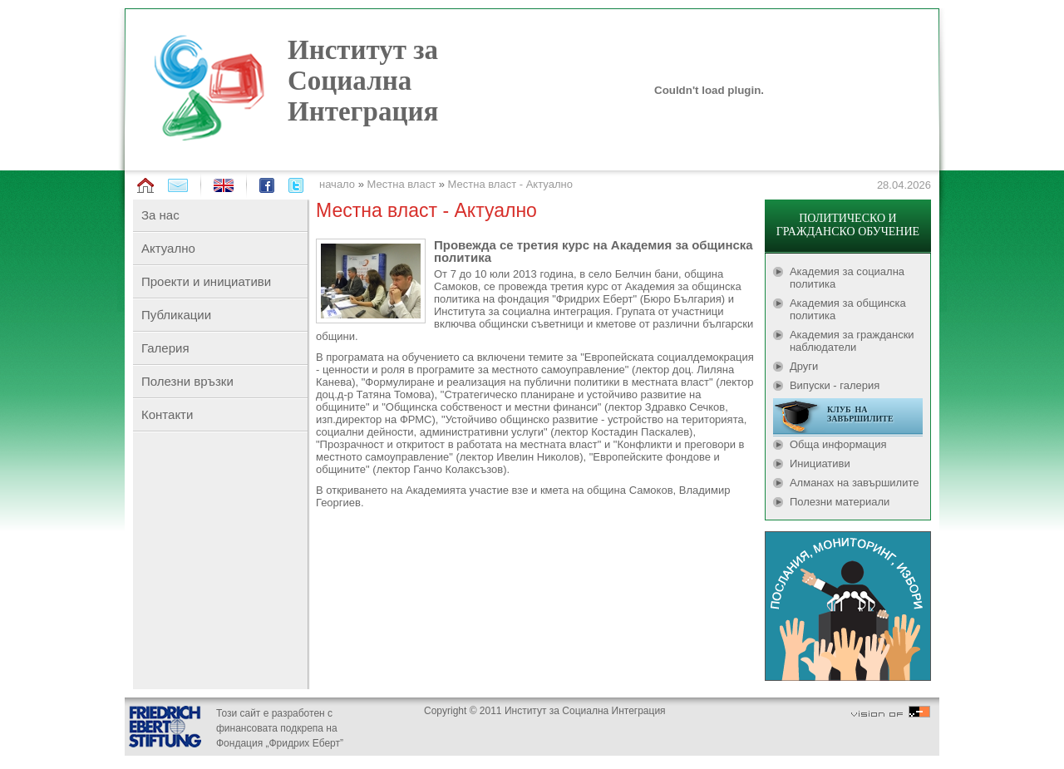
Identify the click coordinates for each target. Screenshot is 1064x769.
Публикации (176, 315)
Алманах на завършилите (854, 482)
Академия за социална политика (847, 277)
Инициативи (820, 463)
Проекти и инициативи (206, 281)
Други (804, 366)
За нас (160, 215)
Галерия (165, 348)
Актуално (168, 248)
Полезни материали (839, 501)
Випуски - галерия (834, 385)
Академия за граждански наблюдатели (852, 340)
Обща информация (838, 444)
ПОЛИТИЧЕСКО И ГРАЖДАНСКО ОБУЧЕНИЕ (847, 225)
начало (337, 184)
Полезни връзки (187, 381)
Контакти (167, 414)
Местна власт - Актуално (510, 184)
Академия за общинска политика (848, 309)
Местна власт (401, 184)
